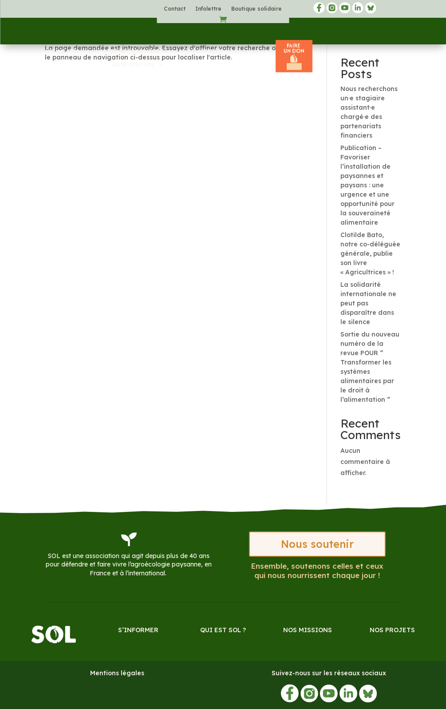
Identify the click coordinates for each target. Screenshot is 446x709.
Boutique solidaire (256, 9)
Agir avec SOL (133, 65)
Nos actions (202, 51)
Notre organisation (131, 51)
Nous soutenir (317, 544)
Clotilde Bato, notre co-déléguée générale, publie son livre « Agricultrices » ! (370, 253)
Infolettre (208, 9)
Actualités (62, 51)
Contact (175, 9)
